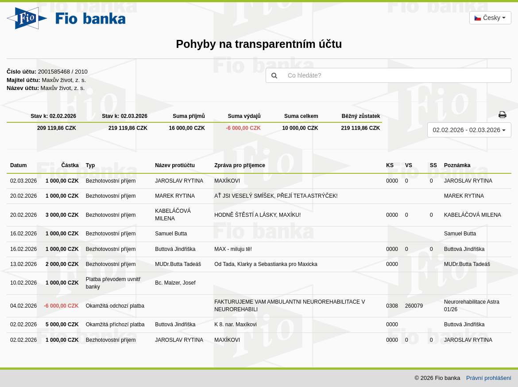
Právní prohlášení (488, 378)
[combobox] (490, 17)
